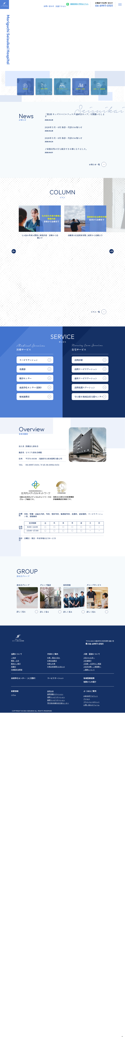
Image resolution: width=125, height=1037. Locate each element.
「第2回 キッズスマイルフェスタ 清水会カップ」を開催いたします (75, 115)
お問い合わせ (49, 6)
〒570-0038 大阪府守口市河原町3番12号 (100, 587)
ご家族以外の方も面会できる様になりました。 (66, 148)
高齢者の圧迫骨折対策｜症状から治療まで (85, 235)
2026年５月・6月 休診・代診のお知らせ (63, 127)
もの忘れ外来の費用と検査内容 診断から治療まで (40, 236)
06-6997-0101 (94, 589)
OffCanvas (120, 4)
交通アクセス (60, 6)
